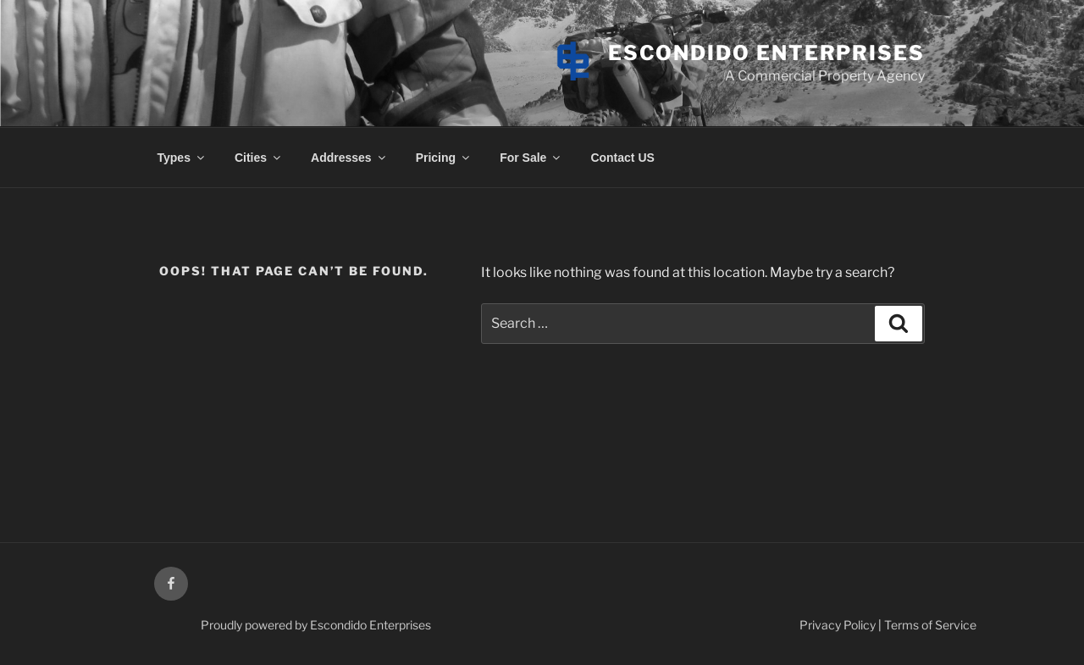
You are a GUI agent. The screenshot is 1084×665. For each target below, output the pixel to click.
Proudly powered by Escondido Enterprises (316, 625)
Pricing (444, 157)
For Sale (531, 157)
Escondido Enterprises (766, 53)
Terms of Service (930, 625)
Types (182, 157)
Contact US (622, 157)
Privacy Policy (837, 625)
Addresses (349, 157)
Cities (259, 157)
